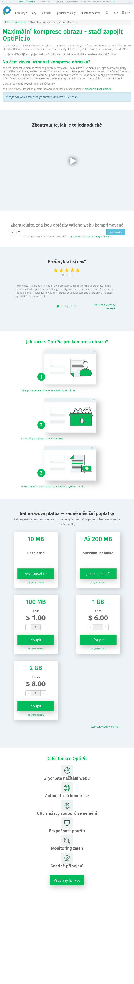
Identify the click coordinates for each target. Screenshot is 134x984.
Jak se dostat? (98, 573)
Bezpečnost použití (67, 825)
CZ (126, 13)
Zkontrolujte (116, 232)
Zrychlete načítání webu (67, 773)
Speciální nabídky (66, 13)
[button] (3, 1)
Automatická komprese (67, 790)
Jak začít (46, 13)
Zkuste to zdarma (91, 13)
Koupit (36, 639)
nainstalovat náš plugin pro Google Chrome (90, 236)
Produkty (21, 13)
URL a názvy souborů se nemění (67, 808)
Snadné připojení (67, 860)
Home (8, 22)
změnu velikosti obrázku (99, 89)
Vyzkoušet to (36, 573)
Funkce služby (20, 22)
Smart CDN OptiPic (26, 1)
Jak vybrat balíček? (36, 582)
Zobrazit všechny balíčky (105, 726)
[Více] (113, 1)
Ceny (33, 13)
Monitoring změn (67, 843)
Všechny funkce (67, 880)
